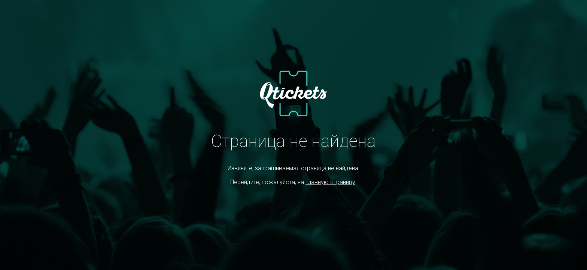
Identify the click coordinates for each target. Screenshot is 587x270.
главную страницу (330, 182)
